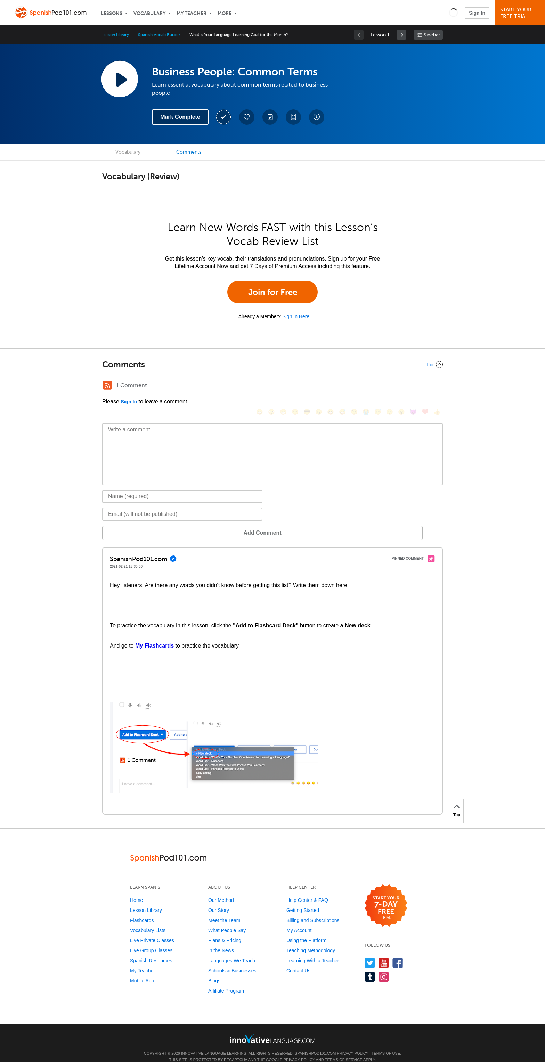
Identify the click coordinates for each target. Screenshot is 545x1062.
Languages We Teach (231, 950)
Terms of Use (386, 1043)
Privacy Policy (352, 1043)
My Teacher (191, 13)
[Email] (182, 503)
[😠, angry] (319, 386)
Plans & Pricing (224, 930)
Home (136, 889)
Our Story (218, 900)
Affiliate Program (226, 980)
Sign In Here (295, 316)
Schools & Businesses (232, 960)
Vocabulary (149, 13)
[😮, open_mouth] (401, 386)
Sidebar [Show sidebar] (432, 35)
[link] (401, 35)
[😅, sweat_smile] (342, 386)
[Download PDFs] (293, 117)
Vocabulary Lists (147, 920)
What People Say (227, 920)
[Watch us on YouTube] (384, 952)
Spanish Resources (151, 950)
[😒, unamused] (295, 386)
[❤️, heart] (425, 386)
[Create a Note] (270, 117)
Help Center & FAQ (307, 889)
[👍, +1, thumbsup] (437, 386)
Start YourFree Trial (521, 13)
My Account (298, 920)
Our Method (221, 889)
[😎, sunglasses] (307, 386)
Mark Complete (180, 117)
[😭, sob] (366, 386)
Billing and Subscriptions (313, 910)
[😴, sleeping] (390, 386)
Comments (188, 152)
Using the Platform (306, 930)
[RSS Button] (107, 385)
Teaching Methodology (310, 940)
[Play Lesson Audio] (119, 78)
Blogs (214, 970)
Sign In (477, 13)
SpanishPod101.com (315, 1043)
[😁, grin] (283, 386)
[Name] (182, 486)
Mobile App (142, 970)
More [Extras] (224, 13)
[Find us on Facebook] (397, 952)
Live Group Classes (151, 940)
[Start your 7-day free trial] (386, 895)
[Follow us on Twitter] (370, 952)
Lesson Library (115, 34)
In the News (221, 940)
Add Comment (138, 522)
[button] (453, 12)
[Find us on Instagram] (384, 966)
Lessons (111, 13)
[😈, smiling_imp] (413, 386)
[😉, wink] (354, 386)
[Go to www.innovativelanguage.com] (272, 1028)
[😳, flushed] (271, 386)
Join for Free (272, 292)
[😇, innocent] (378, 386)
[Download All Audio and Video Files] (316, 117)
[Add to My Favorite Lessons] (246, 117)
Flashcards (142, 910)
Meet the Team (224, 910)
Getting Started (302, 900)
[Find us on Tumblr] (370, 966)
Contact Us (298, 960)
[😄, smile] (260, 386)
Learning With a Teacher (312, 950)
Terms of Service (344, 1049)
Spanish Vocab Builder (159, 34)
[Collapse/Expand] (272, 364)
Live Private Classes (152, 930)
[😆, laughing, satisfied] (330, 386)
